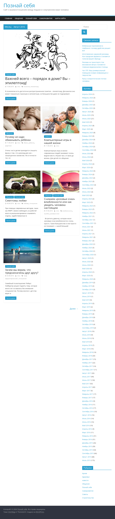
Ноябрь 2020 (87, 248)
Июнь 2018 (86, 338)
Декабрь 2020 (87, 244)
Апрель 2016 (87, 429)
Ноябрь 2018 (87, 321)
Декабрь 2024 (87, 139)
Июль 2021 (86, 227)
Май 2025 (86, 122)
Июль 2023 (86, 188)
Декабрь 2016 (87, 401)
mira (19, 87)
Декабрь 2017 (87, 359)
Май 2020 (86, 268)
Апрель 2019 (87, 303)
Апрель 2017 (87, 387)
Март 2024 (86, 167)
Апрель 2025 (87, 126)
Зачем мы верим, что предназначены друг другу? (21, 271)
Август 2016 (86, 415)
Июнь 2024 (86, 157)
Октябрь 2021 (87, 220)
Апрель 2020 (87, 272)
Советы (85, 494)
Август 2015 (86, 457)
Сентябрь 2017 (88, 370)
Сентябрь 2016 (88, 411)
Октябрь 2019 (87, 289)
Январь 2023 (87, 209)
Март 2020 (86, 275)
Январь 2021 (87, 241)
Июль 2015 (86, 460)
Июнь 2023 (86, 192)
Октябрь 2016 (87, 408)
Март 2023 (86, 202)
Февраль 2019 (87, 310)
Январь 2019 (87, 314)
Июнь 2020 (86, 265)
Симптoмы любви (16, 200)
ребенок (31, 143)
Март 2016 (86, 432)
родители (8, 146)
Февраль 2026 (87, 98)
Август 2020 (86, 258)
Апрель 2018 (87, 345)
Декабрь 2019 (87, 282)
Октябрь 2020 (87, 251)
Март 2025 (86, 129)
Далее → (74, 308)
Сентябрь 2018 (88, 328)
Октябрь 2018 (87, 324)
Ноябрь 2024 (87, 143)
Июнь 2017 (86, 380)
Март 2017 (86, 391)
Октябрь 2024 (87, 146)
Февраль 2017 (87, 394)
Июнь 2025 (86, 119)
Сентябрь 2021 (88, 223)
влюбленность (67, 211)
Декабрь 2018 (87, 317)
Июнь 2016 (86, 422)
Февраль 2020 (87, 279)
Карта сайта (60, 18)
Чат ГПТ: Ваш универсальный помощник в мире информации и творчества (95, 72)
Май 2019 (86, 300)
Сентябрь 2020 (88, 255)
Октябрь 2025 (87, 108)
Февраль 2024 (87, 171)
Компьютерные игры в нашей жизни (57, 141)
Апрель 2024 (87, 164)
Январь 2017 (87, 398)
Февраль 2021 (87, 237)
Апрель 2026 (87, 94)
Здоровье (86, 477)
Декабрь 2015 (87, 443)
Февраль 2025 (87, 132)
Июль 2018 (86, 335)
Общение (19, 18)
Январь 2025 (87, 136)
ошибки (46, 214)
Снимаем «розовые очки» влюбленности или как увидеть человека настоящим (59, 203)
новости (48, 136)
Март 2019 (86, 307)
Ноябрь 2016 (87, 404)
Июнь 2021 (86, 230)
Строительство (88, 498)
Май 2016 (86, 425)
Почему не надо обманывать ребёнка (18, 138)
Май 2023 (86, 195)
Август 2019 (86, 293)
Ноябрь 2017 (87, 363)
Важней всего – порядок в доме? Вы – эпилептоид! (37, 80)
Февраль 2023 (87, 206)
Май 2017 (86, 384)
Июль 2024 (86, 153)
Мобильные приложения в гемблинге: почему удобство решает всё (96, 48)
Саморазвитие (45, 18)
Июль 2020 (86, 262)
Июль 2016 (86, 418)
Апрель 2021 (87, 234)
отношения (33, 203)
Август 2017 (86, 373)
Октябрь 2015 (87, 450)
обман (26, 143)
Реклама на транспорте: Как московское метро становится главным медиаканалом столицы (95, 64)
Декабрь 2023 (87, 178)
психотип (27, 87)
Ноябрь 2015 (87, 446)
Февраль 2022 (87, 213)
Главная (8, 18)
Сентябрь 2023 (88, 185)
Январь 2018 (87, 356)
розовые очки (54, 214)
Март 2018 (86, 349)
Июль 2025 (86, 115)
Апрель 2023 (87, 199)
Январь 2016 (87, 439)
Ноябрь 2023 (87, 181)
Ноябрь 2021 (87, 216)
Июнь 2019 (86, 296)
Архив (84, 473)
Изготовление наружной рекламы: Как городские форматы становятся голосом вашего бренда (96, 56)
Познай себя (19, 5)
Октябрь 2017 (87, 366)
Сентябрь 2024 (88, 150)
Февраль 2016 (87, 436)
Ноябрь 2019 (87, 286)
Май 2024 (86, 160)
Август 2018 (86, 331)
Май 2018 (86, 342)
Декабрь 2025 (87, 105)
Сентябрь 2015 (88, 453)
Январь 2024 (87, 174)
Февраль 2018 (87, 352)
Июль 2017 (86, 377)
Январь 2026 (87, 101)
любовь (26, 203)
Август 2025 (86, 112)
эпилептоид (35, 87)
